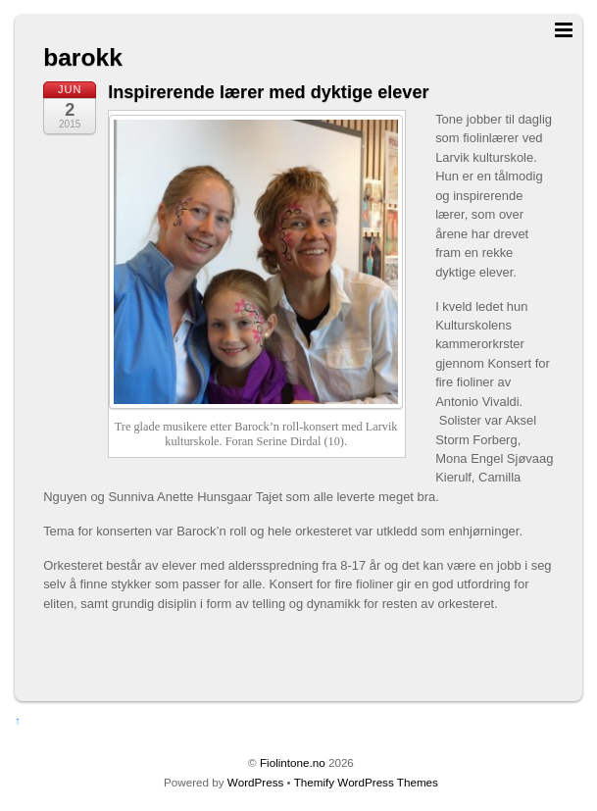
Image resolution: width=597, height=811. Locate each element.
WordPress (255, 782)
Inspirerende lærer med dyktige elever (268, 92)
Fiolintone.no (292, 762)
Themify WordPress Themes (366, 782)
